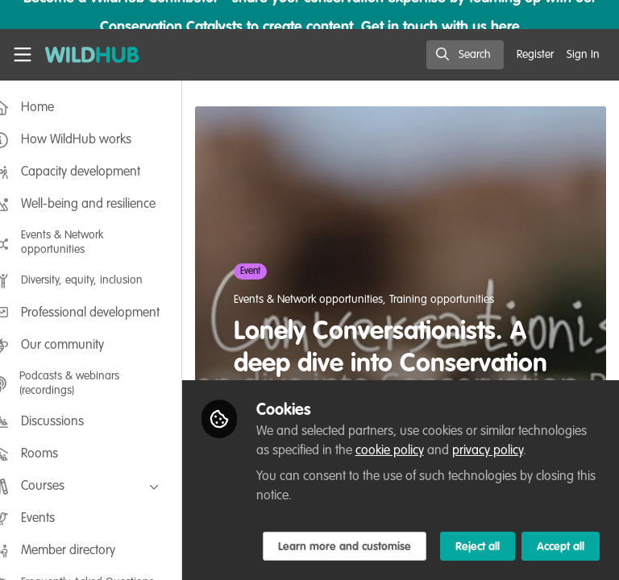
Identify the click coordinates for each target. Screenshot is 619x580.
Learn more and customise (367, 511)
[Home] (92, 54)
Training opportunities (465, 299)
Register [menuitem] (535, 54)
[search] (465, 54)
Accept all (406, 547)
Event (274, 271)
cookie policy (485, 415)
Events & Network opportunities (332, 299)
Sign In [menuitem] (583, 54)
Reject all (323, 547)
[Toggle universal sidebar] (22, 54)
